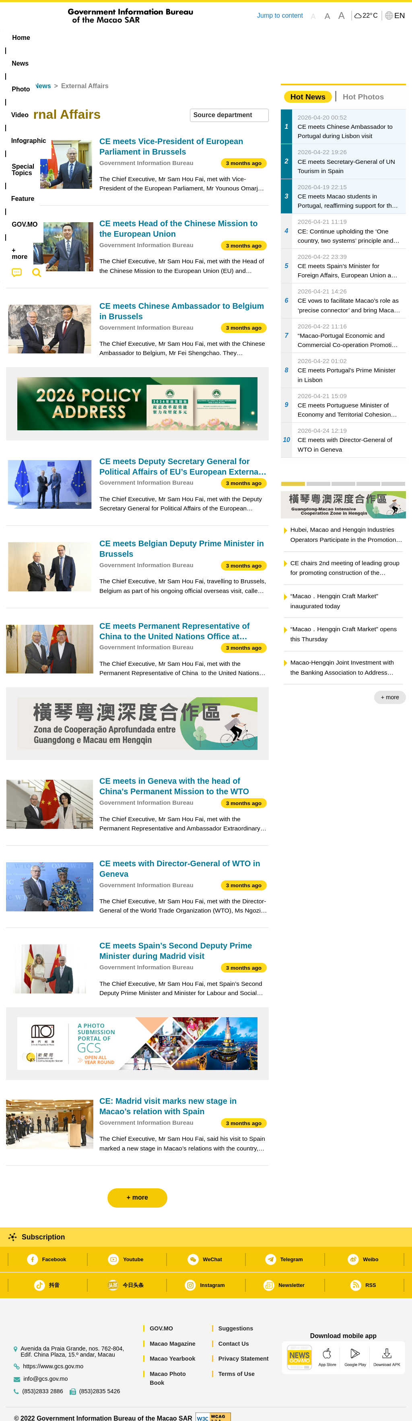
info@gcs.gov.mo (45, 1370)
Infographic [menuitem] (165, 37)
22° (370, 15)
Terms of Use (236, 1364)
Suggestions (235, 1319)
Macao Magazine (173, 1334)
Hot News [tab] (307, 87)
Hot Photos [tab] (363, 87)
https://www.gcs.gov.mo (53, 1357)
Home (15, 77)
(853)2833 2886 (42, 1382)
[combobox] (229, 106)
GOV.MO (161, 1319)
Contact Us (233, 1334)
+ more (390, 688)
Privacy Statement (243, 1350)
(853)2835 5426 (99, 1382)
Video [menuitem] (123, 37)
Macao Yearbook (172, 1350)
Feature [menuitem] (270, 37)
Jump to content (280, 15)
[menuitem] (54, 37)
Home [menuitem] (21, 37)
